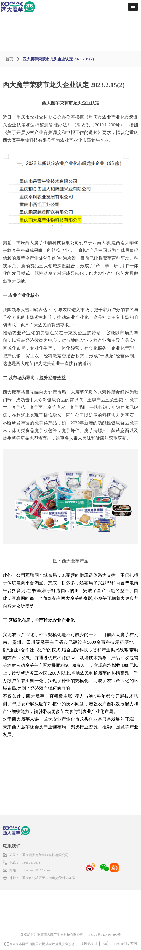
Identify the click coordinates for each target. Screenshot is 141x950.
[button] (133, 7)
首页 (9, 59)
